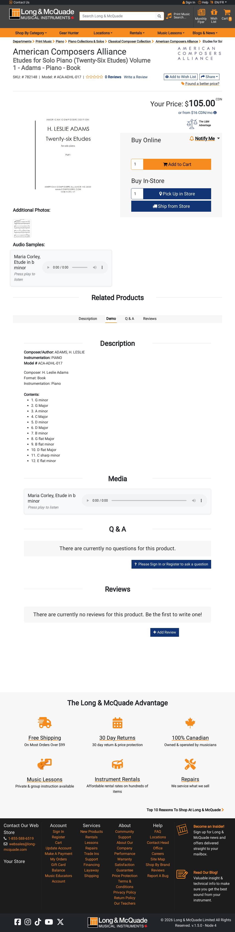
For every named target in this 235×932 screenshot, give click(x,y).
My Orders (58, 859)
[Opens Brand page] (199, 53)
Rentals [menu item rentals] (136, 33)
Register (58, 837)
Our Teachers (124, 903)
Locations (158, 837)
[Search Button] (159, 16)
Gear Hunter (68, 33)
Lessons (91, 842)
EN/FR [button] (217, 2)
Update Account (58, 848)
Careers (158, 853)
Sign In (58, 831)
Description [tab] (88, 318)
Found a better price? (200, 83)
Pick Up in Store (177, 194)
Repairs (91, 848)
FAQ (157, 831)
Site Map (158, 859)
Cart (58, 842)
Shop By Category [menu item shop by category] (29, 33)
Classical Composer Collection (129, 41)
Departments (22, 41)
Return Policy (124, 897)
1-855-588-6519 (19, 838)
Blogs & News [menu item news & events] (204, 33)
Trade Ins (91, 853)
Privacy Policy (124, 892)
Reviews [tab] (150, 318)
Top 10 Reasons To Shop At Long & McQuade (185, 810)
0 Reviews (113, 77)
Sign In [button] (188, 2)
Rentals (91, 837)
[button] (225, 17)
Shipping (91, 875)
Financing (92, 864)
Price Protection (124, 875)
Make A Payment (58, 853)
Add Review (164, 632)
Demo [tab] (111, 318)
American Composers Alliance (177, 41)
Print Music (44, 41)
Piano (60, 41)
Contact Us (19, 2)
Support (91, 859)
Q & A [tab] (129, 318)
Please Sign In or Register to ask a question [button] (171, 564)
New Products (91, 831)
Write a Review (136, 77)
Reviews (158, 870)
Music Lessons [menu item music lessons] (169, 33)
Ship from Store (171, 206)
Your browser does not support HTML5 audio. (75, 267)
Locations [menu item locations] (102, 33)
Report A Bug (157, 875)
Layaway (91, 870)
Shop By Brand (158, 864)
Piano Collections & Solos (86, 41)
